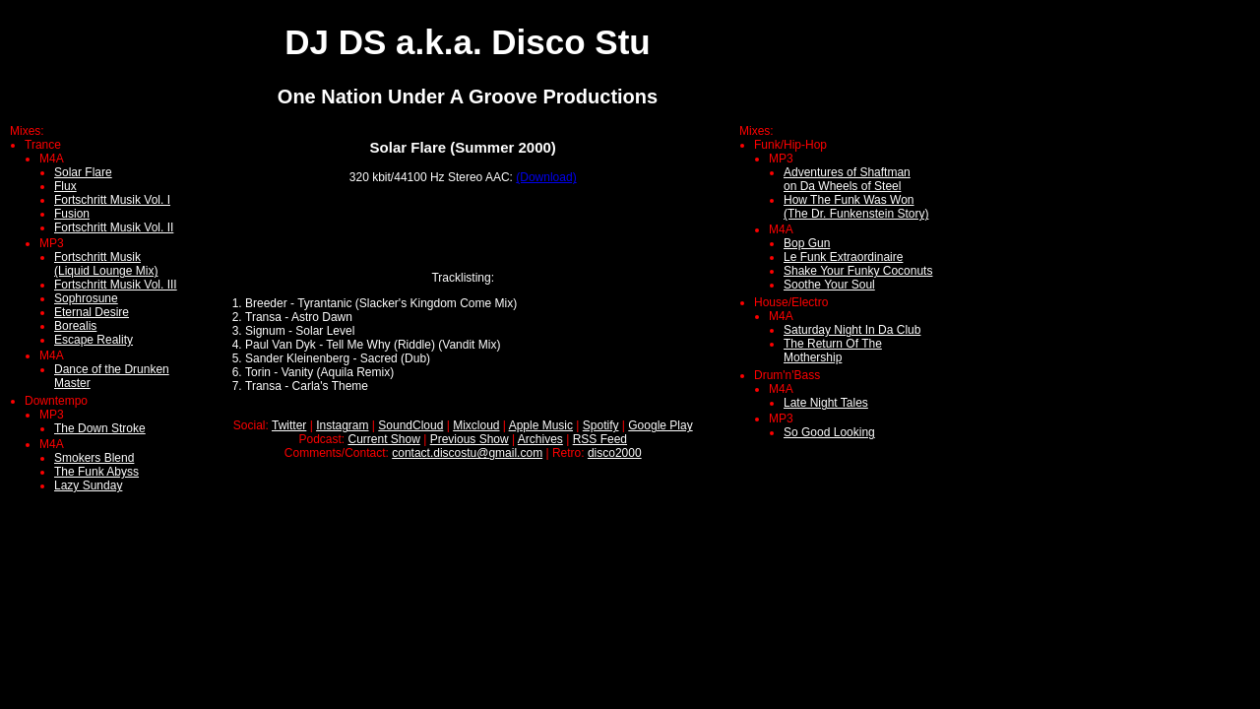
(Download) (546, 177)
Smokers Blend (94, 458)
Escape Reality (93, 340)
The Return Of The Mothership (833, 350)
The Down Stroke (100, 428)
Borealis (75, 326)
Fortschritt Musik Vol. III (115, 284)
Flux (65, 186)
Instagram (342, 425)
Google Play (660, 425)
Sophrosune (86, 298)
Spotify (601, 425)
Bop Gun (807, 243)
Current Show (384, 439)
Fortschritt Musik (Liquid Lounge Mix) (106, 264)
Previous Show (469, 439)
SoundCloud (410, 425)
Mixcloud (476, 425)
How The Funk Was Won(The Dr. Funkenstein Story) (856, 207)
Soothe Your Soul (829, 284)
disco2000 (615, 453)
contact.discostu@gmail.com (467, 453)
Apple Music (541, 425)
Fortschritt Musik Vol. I (112, 200)
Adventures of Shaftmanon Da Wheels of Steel (847, 179)
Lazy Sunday (88, 485)
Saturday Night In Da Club (852, 330)
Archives (540, 439)
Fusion (72, 214)
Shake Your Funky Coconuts (858, 271)
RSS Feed (600, 439)
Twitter (289, 425)
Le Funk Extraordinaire (843, 257)
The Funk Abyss (96, 472)
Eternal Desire (91, 312)
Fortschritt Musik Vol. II (113, 227)
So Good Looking (829, 432)
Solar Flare (83, 172)
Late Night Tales (826, 403)
